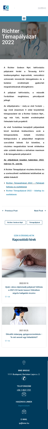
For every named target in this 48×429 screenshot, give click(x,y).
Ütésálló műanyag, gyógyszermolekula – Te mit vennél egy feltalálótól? (24, 335)
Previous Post (11, 211)
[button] (24, 18)
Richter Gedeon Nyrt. (15, 222)
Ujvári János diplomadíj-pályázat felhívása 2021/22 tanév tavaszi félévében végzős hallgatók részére (24, 290)
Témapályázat (34, 222)
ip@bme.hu (24, 423)
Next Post (38, 211)
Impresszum (24, 406)
